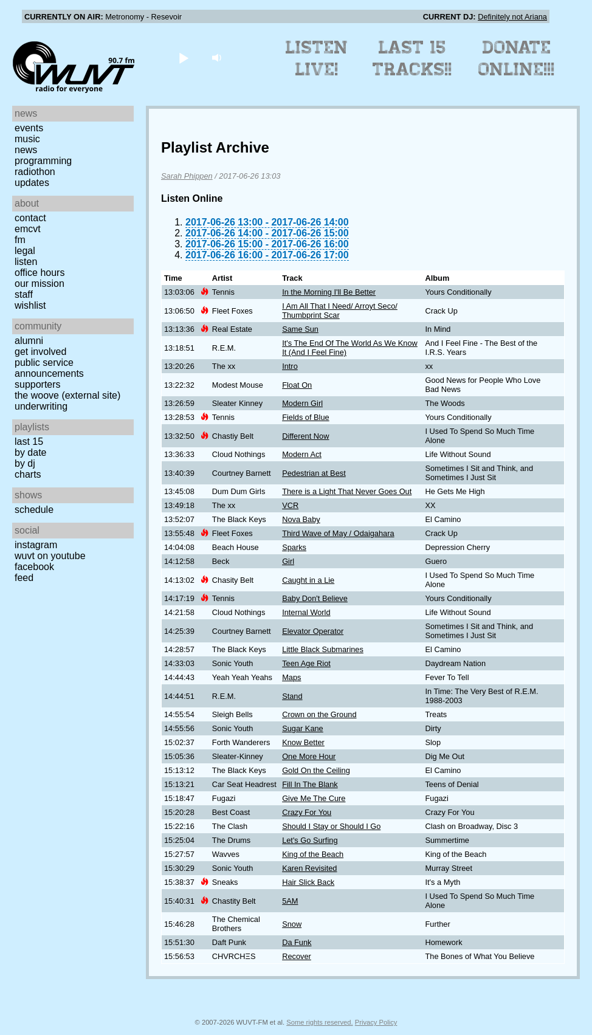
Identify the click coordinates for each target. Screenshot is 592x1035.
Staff (24, 294)
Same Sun (300, 329)
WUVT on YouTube (50, 556)
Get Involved (40, 351)
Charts (28, 474)
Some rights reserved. (319, 1022)
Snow (291, 924)
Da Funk (296, 942)
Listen (26, 261)
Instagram (36, 545)
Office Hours (39, 272)
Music (27, 139)
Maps (291, 677)
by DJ (25, 463)
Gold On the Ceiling (316, 770)
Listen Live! (317, 58)
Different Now (305, 436)
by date (30, 452)
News (26, 150)
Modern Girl (302, 403)
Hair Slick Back (308, 882)
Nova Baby (301, 519)
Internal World (306, 612)
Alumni (29, 340)
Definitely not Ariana (512, 16)
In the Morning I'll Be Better (329, 292)
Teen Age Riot (306, 663)
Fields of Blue (305, 417)
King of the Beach (312, 854)
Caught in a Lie (308, 580)
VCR (290, 505)
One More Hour (309, 756)
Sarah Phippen (187, 176)
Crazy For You (306, 812)
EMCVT (28, 229)
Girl (288, 561)
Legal (25, 251)
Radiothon (35, 172)
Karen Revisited (309, 868)
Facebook (34, 567)
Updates (32, 182)
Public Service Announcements (49, 368)
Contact (30, 218)
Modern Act (302, 454)
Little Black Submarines (322, 649)
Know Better (303, 742)
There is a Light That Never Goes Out (346, 491)
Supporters (38, 384)
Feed (24, 578)
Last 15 (29, 441)
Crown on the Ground (319, 714)
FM (20, 240)
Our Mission (39, 283)
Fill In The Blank (310, 784)
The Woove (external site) (67, 395)
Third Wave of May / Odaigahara (338, 533)
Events (29, 128)
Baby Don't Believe (315, 598)
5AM (290, 901)
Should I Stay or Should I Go (331, 826)
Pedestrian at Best (314, 473)
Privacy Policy (376, 1022)
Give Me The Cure (313, 798)
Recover (296, 956)
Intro (290, 366)
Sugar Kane (302, 728)
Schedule (34, 509)
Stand (292, 696)
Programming (43, 161)
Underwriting (41, 406)
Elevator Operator (312, 631)
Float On (297, 385)
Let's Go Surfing (309, 840)
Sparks (294, 547)
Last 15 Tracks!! (412, 58)
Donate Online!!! (516, 58)
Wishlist (30, 305)
